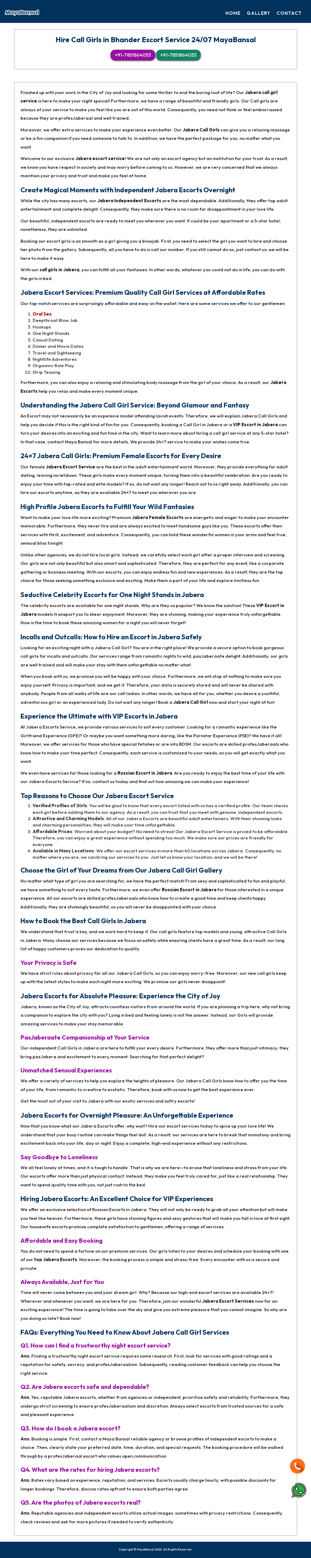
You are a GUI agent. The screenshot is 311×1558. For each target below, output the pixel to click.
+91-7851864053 (133, 55)
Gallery (259, 13)
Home (233, 13)
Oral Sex (42, 313)
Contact (289, 13)
